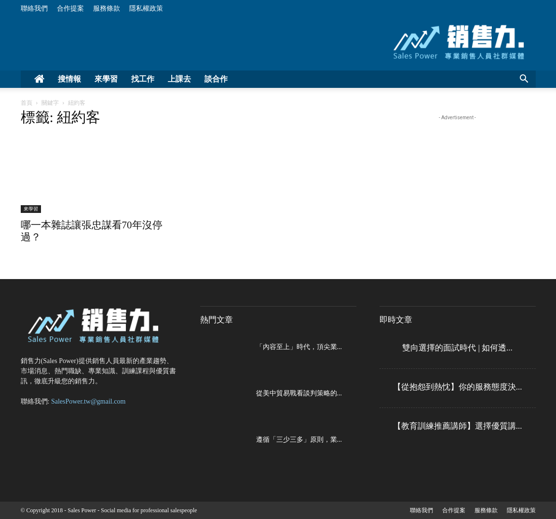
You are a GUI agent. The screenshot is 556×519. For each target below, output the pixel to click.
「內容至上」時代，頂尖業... (299, 347)
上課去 (179, 79)
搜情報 (69, 79)
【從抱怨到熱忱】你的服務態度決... (457, 387)
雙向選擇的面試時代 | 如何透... (457, 347)
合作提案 (70, 8)
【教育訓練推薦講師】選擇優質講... (457, 426)
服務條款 (106, 8)
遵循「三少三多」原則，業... (299, 439)
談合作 (216, 79)
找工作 (142, 79)
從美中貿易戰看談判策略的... (299, 393)
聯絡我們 (34, 8)
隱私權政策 (146, 8)
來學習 (106, 79)
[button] (524, 79)
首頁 (26, 102)
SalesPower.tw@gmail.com (88, 401)
